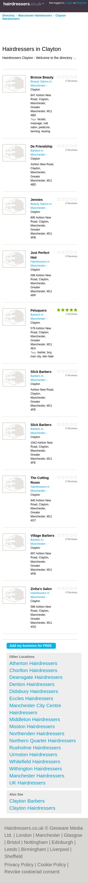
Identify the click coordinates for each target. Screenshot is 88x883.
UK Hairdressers (27, 782)
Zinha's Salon (41, 589)
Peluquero (38, 310)
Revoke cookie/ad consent (32, 871)
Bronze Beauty (42, 77)
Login (69, 2)
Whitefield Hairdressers (34, 761)
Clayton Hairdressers (32, 808)
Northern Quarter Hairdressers (42, 740)
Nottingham (36, 842)
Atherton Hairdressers (33, 663)
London (24, 835)
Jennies (37, 200)
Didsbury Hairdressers (33, 691)
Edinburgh (62, 842)
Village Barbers (42, 535)
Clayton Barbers (27, 801)
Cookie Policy (52, 864)
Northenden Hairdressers (37, 733)
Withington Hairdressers (35, 768)
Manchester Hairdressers (35, 15)
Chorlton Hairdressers (33, 670)
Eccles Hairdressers (31, 698)
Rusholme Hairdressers (35, 747)
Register (82, 2)
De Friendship (41, 146)
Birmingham (33, 849)
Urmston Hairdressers (33, 754)
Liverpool (59, 849)
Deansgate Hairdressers (35, 677)
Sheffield (13, 856)
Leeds (10, 849)
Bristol (13, 842)
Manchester (47, 835)
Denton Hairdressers (32, 684)
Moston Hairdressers (32, 726)
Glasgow (73, 835)
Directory (8, 15)
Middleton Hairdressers (34, 719)
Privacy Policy (19, 864)
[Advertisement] (37, 31)
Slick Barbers (41, 372)
